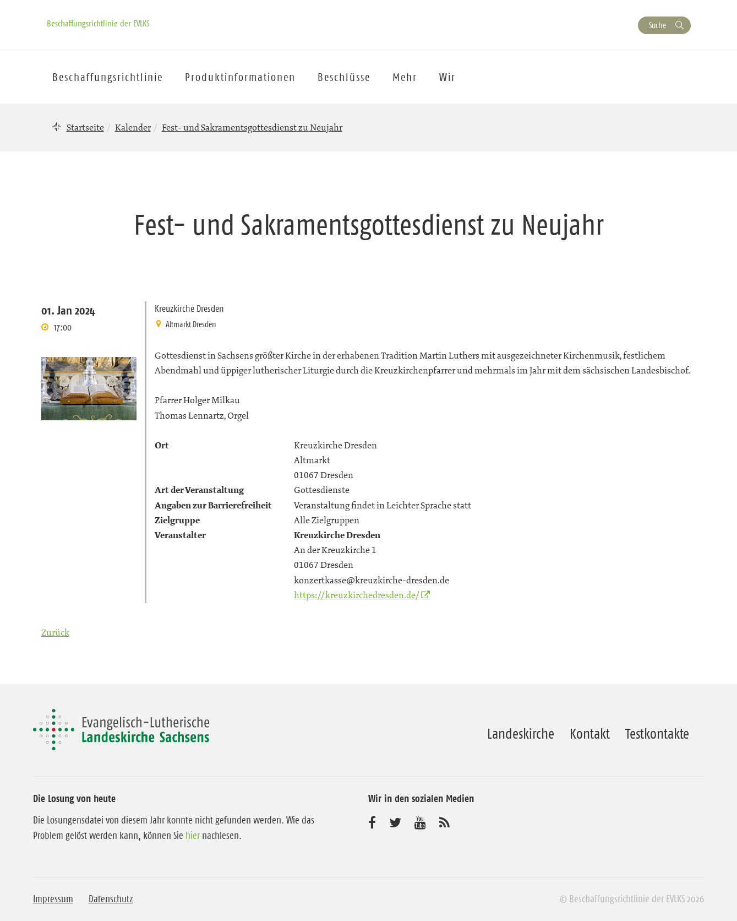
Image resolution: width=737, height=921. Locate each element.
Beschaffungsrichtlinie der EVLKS (98, 23)
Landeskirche (520, 734)
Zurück (55, 632)
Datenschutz (111, 899)
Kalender (133, 127)
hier (192, 836)
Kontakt (590, 734)
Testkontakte (657, 734)
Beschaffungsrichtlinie (107, 77)
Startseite (85, 127)
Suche (657, 25)
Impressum (53, 899)
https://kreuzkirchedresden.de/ (356, 595)
